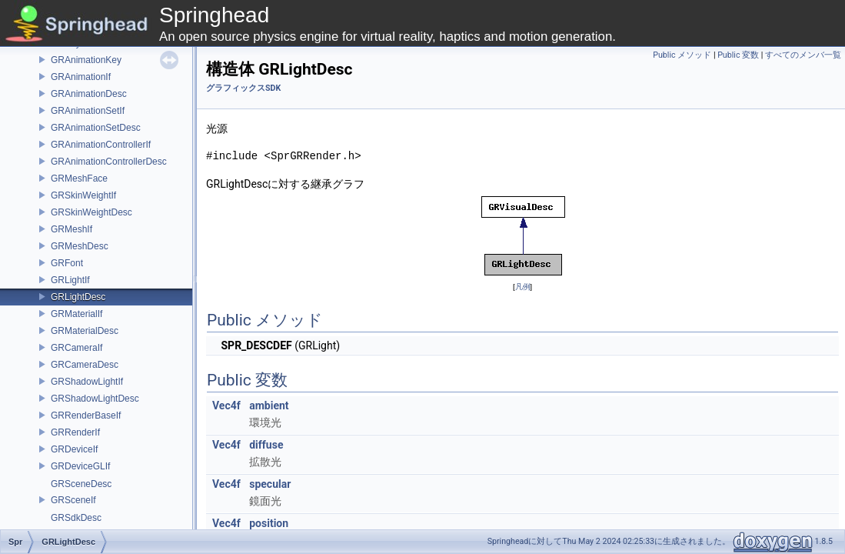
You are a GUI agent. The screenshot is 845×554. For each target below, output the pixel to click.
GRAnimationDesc (89, 93)
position (268, 523)
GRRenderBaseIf (86, 415)
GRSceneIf (73, 500)
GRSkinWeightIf (83, 195)
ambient (268, 405)
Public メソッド (682, 55)
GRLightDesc (78, 297)
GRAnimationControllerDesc (109, 161)
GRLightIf (70, 280)
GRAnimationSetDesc (96, 127)
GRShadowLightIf (87, 381)
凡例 (523, 286)
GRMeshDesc (79, 246)
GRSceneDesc (81, 484)
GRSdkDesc (76, 517)
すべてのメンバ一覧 (803, 55)
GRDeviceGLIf (80, 466)
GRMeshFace (79, 178)
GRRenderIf (75, 432)
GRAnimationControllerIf (101, 144)
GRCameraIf (76, 347)
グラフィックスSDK (243, 88)
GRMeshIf (71, 229)
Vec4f (226, 405)
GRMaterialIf (76, 314)
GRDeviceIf (74, 449)
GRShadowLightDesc (95, 398)
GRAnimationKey (86, 60)
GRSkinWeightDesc (91, 212)
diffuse (266, 445)
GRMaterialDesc (84, 330)
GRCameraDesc (84, 364)
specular (270, 484)
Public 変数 (738, 55)
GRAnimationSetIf (88, 110)
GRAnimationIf (81, 77)
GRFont (67, 263)
